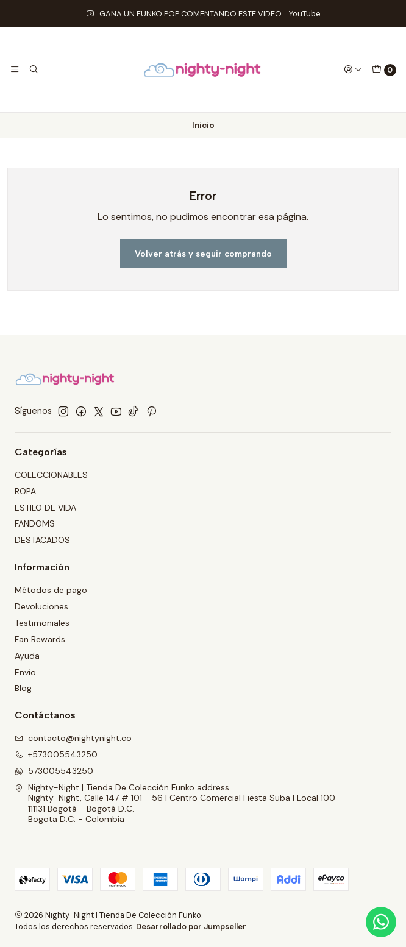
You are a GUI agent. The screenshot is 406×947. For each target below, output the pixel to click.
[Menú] (14, 69)
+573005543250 (56, 754)
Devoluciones (41, 606)
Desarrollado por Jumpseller (191, 926)
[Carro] (384, 70)
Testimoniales (42, 622)
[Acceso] (353, 69)
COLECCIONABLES (51, 474)
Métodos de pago (51, 589)
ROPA (25, 491)
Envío (25, 672)
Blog (23, 688)
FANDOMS (35, 523)
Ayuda (27, 655)
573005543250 (54, 770)
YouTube (305, 14)
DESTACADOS (42, 539)
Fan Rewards (40, 639)
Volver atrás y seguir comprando (203, 253)
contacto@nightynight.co (73, 737)
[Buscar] (33, 69)
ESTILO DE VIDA (45, 507)
